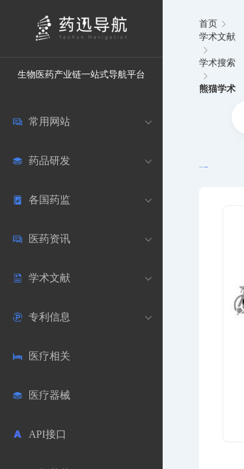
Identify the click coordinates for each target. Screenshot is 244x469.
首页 (208, 24)
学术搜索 (217, 63)
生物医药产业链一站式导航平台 (81, 74)
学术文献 (217, 37)
